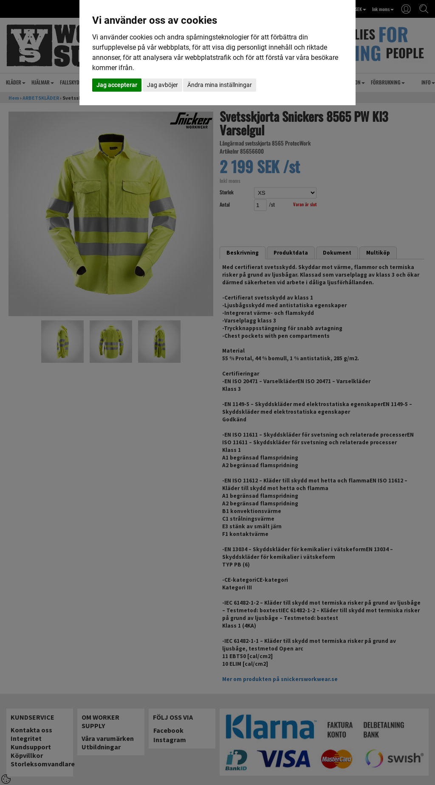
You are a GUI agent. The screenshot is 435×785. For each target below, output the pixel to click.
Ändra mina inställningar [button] (219, 84)
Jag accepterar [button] (116, 84)
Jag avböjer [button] (162, 84)
